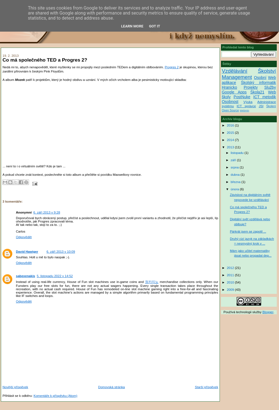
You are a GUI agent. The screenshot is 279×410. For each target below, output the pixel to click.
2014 (231, 140)
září (234, 160)
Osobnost (230, 101)
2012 (231, 268)
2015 (231, 132)
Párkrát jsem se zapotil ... (248, 231)
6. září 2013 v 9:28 (46, 212)
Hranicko (229, 87)
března (236, 182)
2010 (231, 282)
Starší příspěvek (206, 387)
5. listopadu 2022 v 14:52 (55, 276)
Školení (271, 106)
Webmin (244, 110)
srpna (235, 167)
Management (237, 77)
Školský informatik (258, 82)
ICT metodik (264, 97)
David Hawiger (27, 251)
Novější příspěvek (15, 387)
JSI (261, 106)
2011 (231, 275)
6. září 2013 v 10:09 (61, 251)
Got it (154, 26)
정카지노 (151, 282)
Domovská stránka (111, 387)
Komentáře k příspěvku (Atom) (55, 395)
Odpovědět (24, 237)
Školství (267, 71)
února (235, 189)
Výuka (248, 102)
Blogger (268, 312)
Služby (270, 87)
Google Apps (234, 92)
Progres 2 (172, 67)
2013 (231, 147)
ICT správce (246, 106)
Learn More (132, 26)
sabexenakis (25, 276)
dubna (235, 174)
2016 (231, 125)
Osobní (260, 77)
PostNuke (242, 97)
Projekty (251, 87)
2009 (231, 289)
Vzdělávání (234, 71)
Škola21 (257, 92)
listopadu (238, 152)
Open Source (230, 110)
